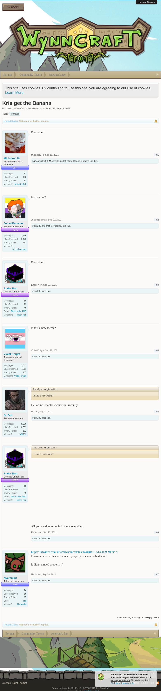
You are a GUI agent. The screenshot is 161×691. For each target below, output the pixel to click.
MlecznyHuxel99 (57, 161)
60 (25, 301)
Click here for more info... (123, 683)
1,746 (23, 236)
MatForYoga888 (54, 226)
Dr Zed (8, 415)
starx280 (71, 161)
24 (25, 590)
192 (24, 431)
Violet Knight (12, 353)
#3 (157, 285)
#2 (157, 219)
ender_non (21, 315)
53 (25, 173)
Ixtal (24, 601)
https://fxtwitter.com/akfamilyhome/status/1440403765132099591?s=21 (75, 552)
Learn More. (14, 92)
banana (14, 114)
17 (25, 597)
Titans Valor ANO (18, 311)
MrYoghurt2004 (40, 161)
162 (24, 243)
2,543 (23, 365)
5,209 (23, 424)
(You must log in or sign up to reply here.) (138, 617)
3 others (85, 161)
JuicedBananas (13, 223)
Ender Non (10, 288)
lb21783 (22, 434)
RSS (157, 683)
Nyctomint (10, 578)
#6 (157, 532)
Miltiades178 (49, 108)
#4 (157, 350)
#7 (157, 574)
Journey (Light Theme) (14, 683)
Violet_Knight (20, 376)
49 (25, 308)
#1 (157, 155)
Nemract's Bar (24, 108)
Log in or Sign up (146, 2)
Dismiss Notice (154, 673)
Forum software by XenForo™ (80, 688)
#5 (157, 411)
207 (24, 372)
